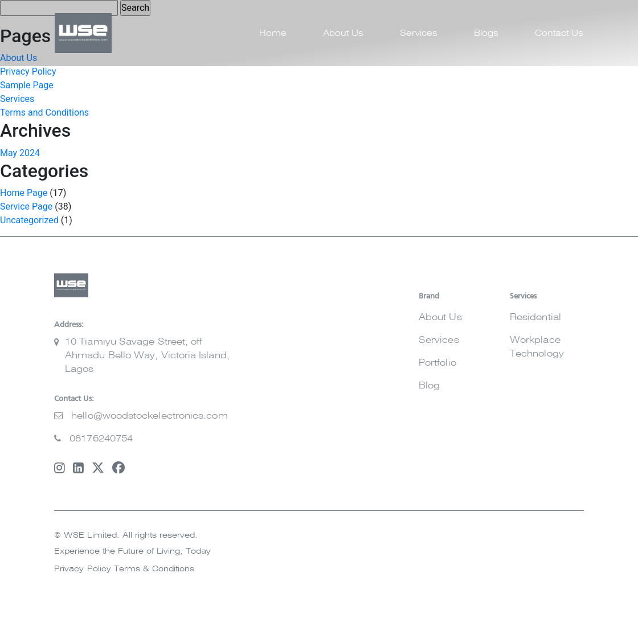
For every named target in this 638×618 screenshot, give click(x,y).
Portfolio (437, 362)
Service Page (26, 206)
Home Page (23, 192)
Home (273, 33)
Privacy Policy (28, 71)
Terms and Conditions (44, 112)
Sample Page (27, 85)
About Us (343, 33)
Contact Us (559, 33)
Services (418, 33)
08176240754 (101, 438)
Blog (429, 385)
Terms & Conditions (154, 569)
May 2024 (20, 153)
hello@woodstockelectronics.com (149, 415)
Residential (535, 317)
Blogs (486, 33)
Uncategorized (29, 220)
